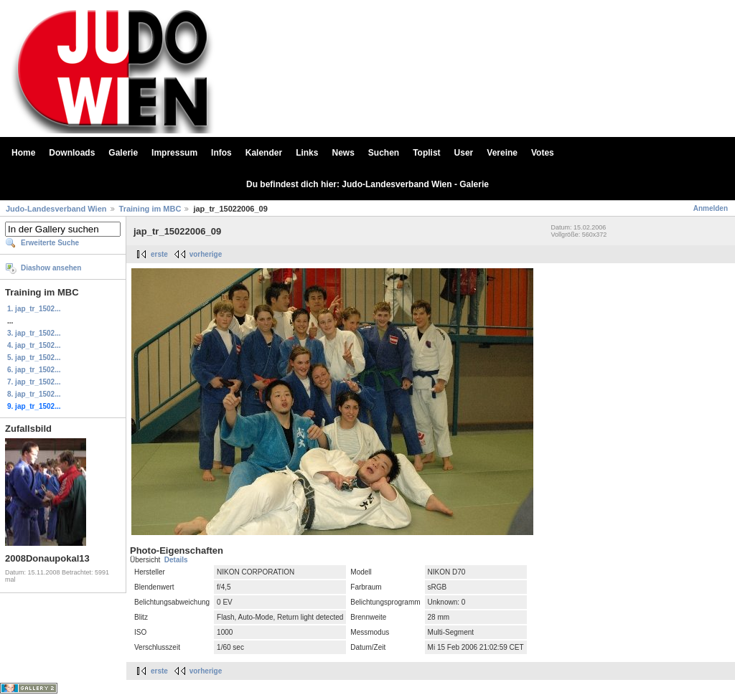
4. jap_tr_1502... (34, 345)
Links (307, 153)
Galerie (123, 153)
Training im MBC (150, 208)
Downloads (72, 153)
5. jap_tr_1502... (34, 357)
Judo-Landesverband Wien (56, 208)
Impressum (174, 153)
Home (23, 153)
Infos (221, 153)
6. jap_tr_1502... (34, 370)
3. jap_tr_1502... (34, 333)
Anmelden (710, 208)
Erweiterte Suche (50, 243)
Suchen (383, 153)
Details (176, 560)
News (343, 153)
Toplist (426, 153)
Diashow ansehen (51, 268)
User (464, 153)
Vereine (502, 153)
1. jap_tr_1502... (34, 309)
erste (159, 254)
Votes (542, 153)
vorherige (206, 254)
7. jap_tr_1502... (34, 382)
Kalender (263, 153)
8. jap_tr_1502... (34, 394)
